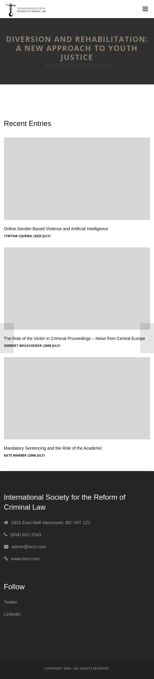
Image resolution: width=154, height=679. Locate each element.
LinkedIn (12, 614)
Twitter (10, 602)
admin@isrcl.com (28, 546)
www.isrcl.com (25, 558)
